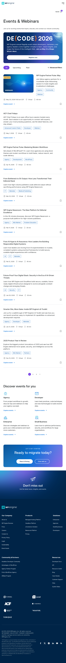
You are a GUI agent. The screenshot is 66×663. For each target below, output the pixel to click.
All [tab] (6, 68)
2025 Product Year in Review (14, 341)
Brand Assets (5, 548)
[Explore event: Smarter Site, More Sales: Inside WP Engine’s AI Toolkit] (9, 331)
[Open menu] (62, 3)
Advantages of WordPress (9, 565)
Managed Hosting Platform (32, 519)
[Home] (8, 3)
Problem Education (30, 222)
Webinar (40, 94)
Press (3, 527)
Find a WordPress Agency (9, 572)
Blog (53, 572)
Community (49, 90)
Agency (39, 90)
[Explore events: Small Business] (41, 434)
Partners (26, 353)
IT (5, 191)
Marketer (12, 191)
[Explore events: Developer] (41, 410)
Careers (4, 530)
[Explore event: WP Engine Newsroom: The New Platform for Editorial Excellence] (9, 232)
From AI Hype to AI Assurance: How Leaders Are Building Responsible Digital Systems (26, 243)
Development (17, 159)
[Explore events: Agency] (9, 410)
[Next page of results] (39, 374)
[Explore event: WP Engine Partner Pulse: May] (9, 104)
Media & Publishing (25, 191)
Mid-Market (17, 222)
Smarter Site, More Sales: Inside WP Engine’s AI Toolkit (25, 309)
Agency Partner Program (9, 568)
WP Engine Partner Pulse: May (48, 75)
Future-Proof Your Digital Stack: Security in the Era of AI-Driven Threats (28, 276)
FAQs (53, 583)
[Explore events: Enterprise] (9, 434)
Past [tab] (27, 68)
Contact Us (5, 534)
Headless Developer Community (11, 561)
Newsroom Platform (31, 530)
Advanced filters (54, 68)
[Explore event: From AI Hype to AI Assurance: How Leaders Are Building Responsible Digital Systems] (9, 266)
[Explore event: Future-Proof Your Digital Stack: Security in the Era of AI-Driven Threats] (9, 300)
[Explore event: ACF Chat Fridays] (9, 138)
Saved (59, 11)
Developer (27, 128)
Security (12, 290)
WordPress (28, 159)
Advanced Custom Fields (13, 128)
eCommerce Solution (31, 527)
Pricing (27, 534)
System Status (56, 586)
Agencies (55, 523)
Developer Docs (57, 561)
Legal (3, 541)
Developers (56, 530)
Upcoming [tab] (17, 68)
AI (5, 256)
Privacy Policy (6, 537)
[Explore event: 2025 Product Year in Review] (9, 362)
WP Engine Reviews (7, 523)
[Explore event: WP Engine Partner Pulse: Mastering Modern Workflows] (9, 169)
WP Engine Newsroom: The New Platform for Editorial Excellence (24, 211)
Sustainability (5, 544)
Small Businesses (58, 527)
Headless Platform (30, 523)
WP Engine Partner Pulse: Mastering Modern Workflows (25, 147)
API (53, 565)
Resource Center (57, 568)
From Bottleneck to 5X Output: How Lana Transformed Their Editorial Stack (27, 180)
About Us (4, 519)
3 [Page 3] (36, 374)
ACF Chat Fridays (10, 113)
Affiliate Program (6, 576)
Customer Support (57, 579)
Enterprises (56, 519)
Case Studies (56, 576)
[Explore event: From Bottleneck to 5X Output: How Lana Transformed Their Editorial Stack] (9, 200)
